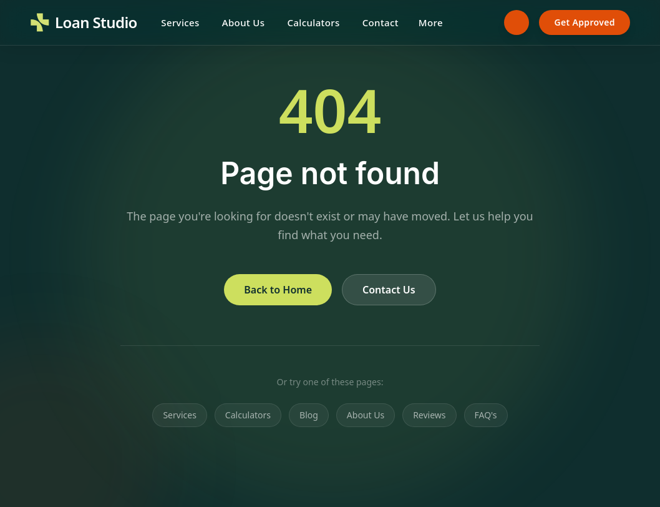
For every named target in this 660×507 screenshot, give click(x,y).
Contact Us (388, 290)
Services (180, 22)
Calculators (313, 22)
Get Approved (584, 22)
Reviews (429, 415)
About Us (243, 22)
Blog (308, 415)
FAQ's (486, 415)
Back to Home (278, 290)
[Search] (481, 22)
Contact (380, 22)
